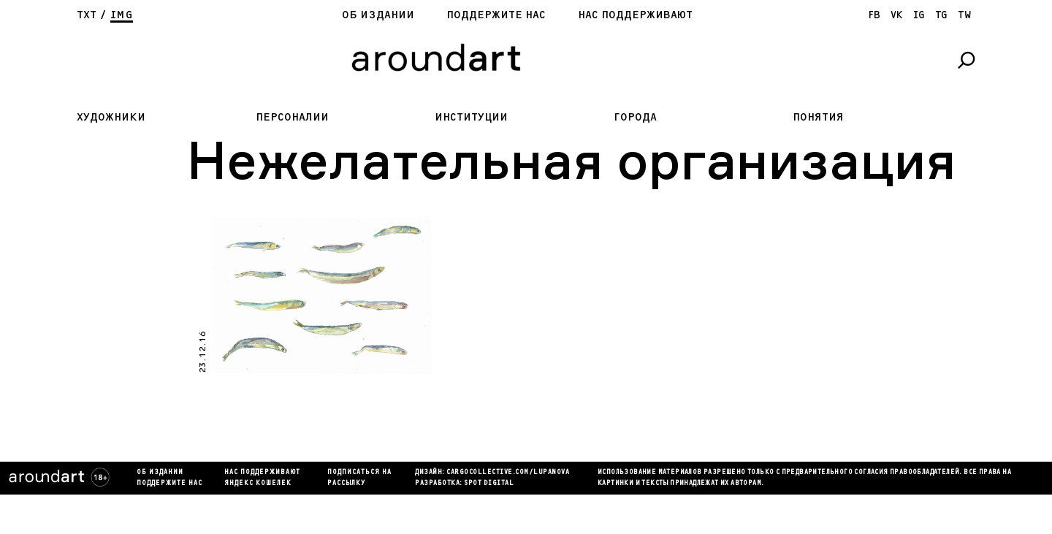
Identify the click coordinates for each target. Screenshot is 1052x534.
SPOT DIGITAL (489, 484)
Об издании (378, 14)
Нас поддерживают (635, 14)
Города (635, 117)
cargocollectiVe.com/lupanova (507, 473)
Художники (111, 117)
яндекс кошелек (257, 484)
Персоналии (292, 117)
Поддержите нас (496, 14)
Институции (471, 117)
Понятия (818, 117)
